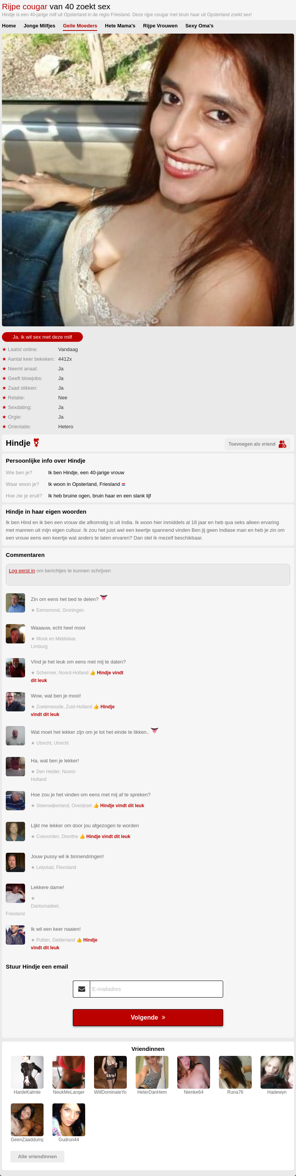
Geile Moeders (80, 26)
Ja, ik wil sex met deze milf (42, 337)
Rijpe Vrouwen (160, 26)
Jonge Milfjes (39, 26)
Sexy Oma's (199, 26)
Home (9, 26)
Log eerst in (22, 571)
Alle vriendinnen (37, 1156)
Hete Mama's (120, 26)
